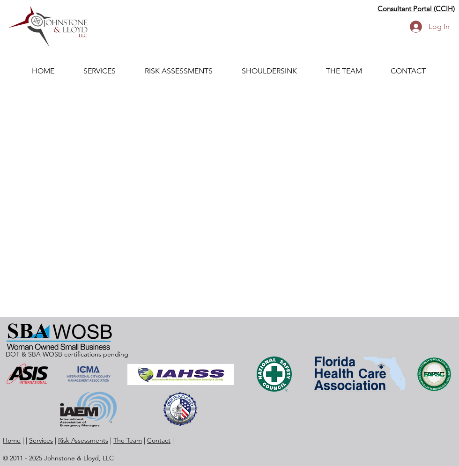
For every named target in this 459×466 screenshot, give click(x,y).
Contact (158, 440)
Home (12, 440)
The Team (127, 440)
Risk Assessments (83, 440)
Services (41, 440)
